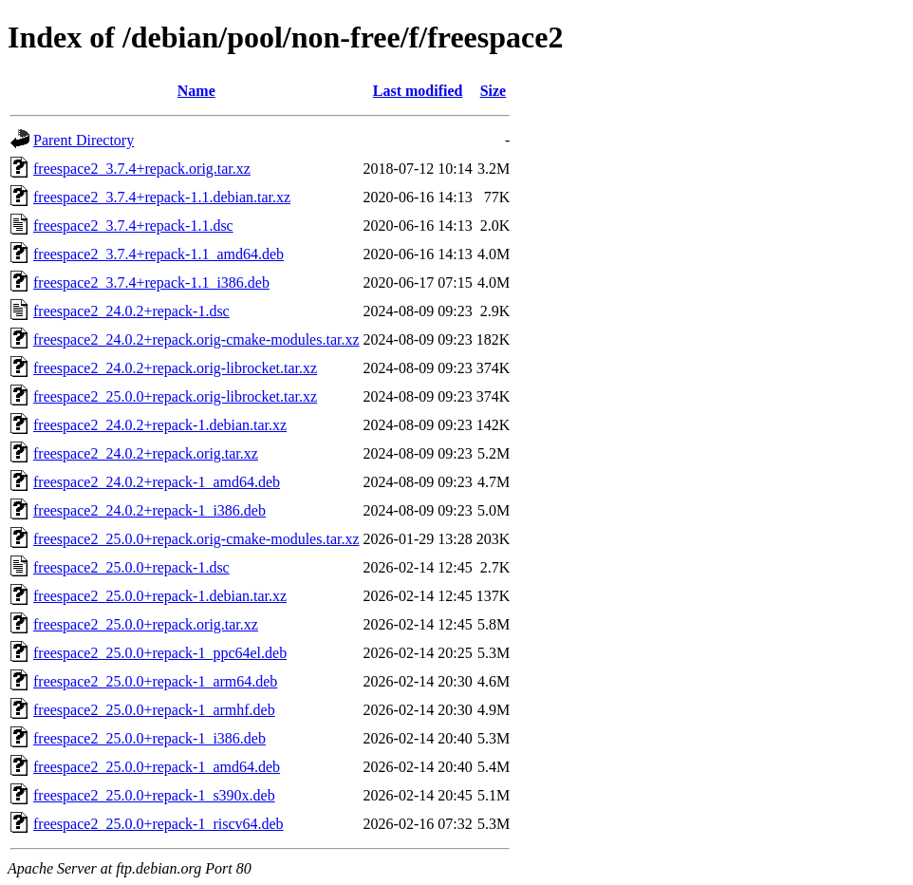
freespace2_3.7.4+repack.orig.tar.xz (142, 168)
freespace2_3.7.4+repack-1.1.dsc (133, 225)
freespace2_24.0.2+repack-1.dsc (131, 311)
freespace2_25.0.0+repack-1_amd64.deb (156, 767)
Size (493, 91)
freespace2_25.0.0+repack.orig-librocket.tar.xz (175, 396)
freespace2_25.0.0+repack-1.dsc (131, 567)
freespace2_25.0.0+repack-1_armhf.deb (154, 710)
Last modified (418, 91)
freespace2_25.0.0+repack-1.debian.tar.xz (160, 596)
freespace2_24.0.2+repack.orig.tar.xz (145, 453)
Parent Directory (83, 140)
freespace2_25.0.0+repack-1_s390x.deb (154, 795)
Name (196, 91)
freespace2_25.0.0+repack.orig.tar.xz (145, 624)
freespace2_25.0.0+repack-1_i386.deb (149, 738)
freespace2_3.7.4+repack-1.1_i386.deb (151, 282)
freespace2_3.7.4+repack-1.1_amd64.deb (158, 254)
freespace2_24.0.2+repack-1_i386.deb (149, 510)
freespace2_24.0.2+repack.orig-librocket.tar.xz (175, 368)
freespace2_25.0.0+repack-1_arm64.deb (155, 681)
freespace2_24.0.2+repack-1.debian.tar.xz (160, 425)
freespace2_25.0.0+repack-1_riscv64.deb (158, 824)
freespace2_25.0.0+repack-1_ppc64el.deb (160, 653)
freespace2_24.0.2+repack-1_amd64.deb (156, 482)
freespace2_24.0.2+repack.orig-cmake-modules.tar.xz (196, 339)
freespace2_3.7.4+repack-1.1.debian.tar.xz (161, 197)
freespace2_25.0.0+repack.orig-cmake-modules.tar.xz (196, 539)
